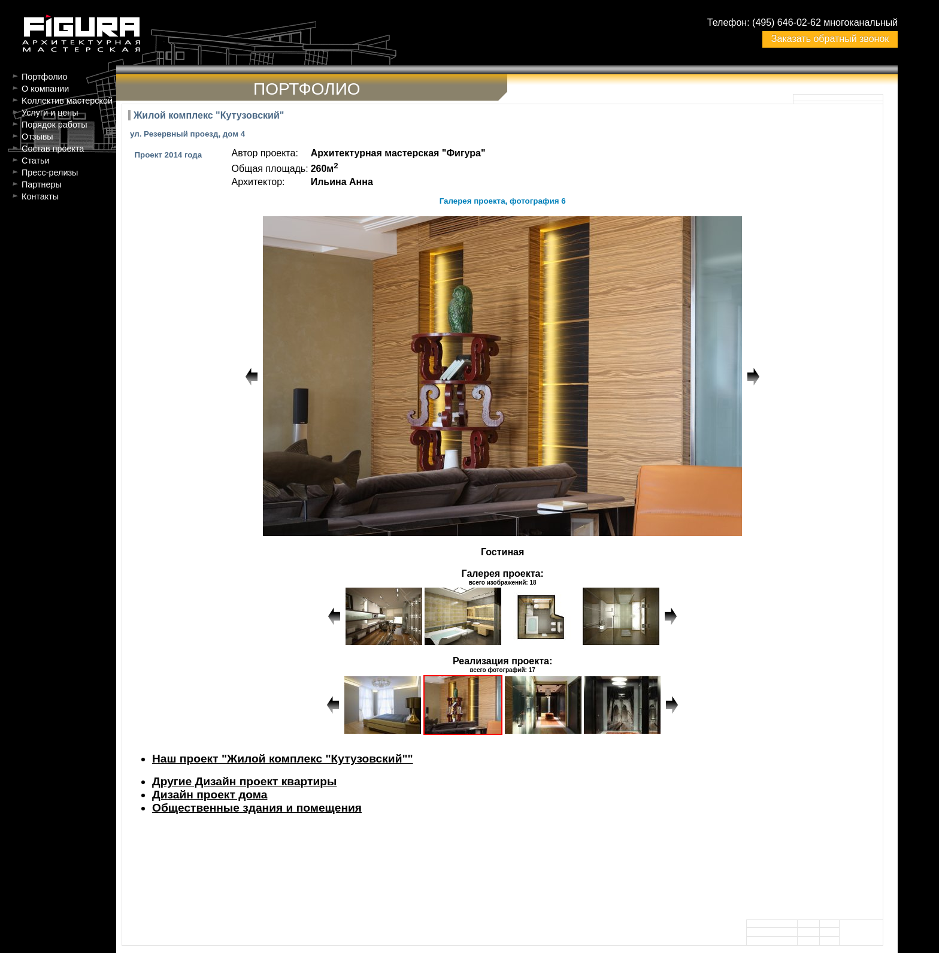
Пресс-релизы (50, 172)
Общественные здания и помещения (257, 807)
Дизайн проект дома (209, 794)
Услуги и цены (50, 112)
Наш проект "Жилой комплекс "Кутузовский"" (282, 758)
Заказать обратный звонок (830, 39)
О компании (45, 88)
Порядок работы (54, 124)
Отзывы (37, 136)
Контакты (40, 196)
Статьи (36, 160)
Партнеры (42, 184)
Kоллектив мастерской (67, 100)
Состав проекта (53, 148)
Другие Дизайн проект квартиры (244, 781)
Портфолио (45, 76)
